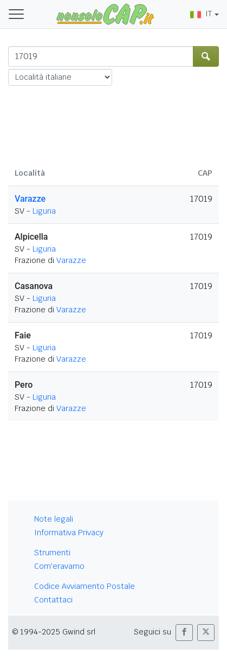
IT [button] (201, 13)
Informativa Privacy (68, 532)
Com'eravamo (59, 566)
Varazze (30, 199)
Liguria (44, 211)
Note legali (53, 519)
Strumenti (52, 552)
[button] (184, 632)
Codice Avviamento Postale (84, 586)
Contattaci (53, 600)
